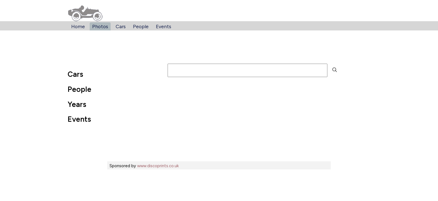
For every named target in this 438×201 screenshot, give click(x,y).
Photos (100, 26)
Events (163, 26)
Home (78, 26)
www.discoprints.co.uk (158, 165)
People (141, 26)
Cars (121, 26)
